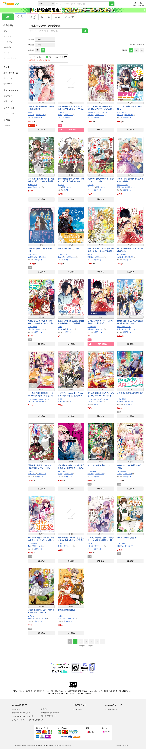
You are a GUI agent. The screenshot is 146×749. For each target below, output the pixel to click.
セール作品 (8, 42)
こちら (93, 693)
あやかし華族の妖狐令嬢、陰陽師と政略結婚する (41, 107)
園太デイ (120, 546)
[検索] (111, 3)
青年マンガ (8, 84)
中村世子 (90, 257)
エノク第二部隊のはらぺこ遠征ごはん (130, 107)
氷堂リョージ (62, 401)
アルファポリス (122, 544)
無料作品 (7, 47)
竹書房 (60, 399)
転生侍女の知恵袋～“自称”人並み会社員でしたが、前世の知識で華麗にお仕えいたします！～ (41, 539)
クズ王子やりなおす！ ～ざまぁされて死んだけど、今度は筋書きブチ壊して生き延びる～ (71, 394)
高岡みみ (120, 257)
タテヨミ (7, 53)
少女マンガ (8, 96)
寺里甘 (60, 474)
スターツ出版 (32, 327)
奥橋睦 (60, 115)
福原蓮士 (90, 474)
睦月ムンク (42, 257)
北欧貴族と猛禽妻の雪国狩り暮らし (130, 394)
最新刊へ (38, 118)
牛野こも (90, 546)
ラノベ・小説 (8, 113)
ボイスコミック (9, 58)
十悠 (59, 187)
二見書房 (61, 112)
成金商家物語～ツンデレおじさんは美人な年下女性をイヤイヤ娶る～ (71, 107)
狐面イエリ (32, 618)
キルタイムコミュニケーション (98, 112)
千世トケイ (91, 187)
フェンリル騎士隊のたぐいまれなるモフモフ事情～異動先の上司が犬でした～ (101, 539)
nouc (30, 187)
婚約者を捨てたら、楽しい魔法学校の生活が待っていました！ (130, 322)
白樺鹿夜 (120, 401)
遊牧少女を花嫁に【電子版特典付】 (40, 250)
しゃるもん (61, 618)
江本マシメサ (40, 115)
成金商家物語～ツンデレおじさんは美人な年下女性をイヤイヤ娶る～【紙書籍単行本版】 (71, 539)
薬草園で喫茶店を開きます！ (128, 538)
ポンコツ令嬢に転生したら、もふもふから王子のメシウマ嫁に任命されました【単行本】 (101, 394)
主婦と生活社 (121, 112)
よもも (119, 474)
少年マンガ (8, 78)
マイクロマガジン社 (124, 327)
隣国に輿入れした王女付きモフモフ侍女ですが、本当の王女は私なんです (101, 250)
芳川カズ (31, 115)
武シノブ (120, 115)
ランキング (8, 36)
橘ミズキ (31, 329)
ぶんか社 (90, 185)
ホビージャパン (122, 185)
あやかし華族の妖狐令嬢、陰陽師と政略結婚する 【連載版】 (71, 322)
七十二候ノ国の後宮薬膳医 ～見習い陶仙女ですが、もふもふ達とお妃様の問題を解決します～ (101, 107)
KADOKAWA (32, 185)
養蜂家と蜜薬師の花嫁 (66, 610)
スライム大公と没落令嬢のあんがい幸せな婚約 (130, 180)
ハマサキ (90, 115)
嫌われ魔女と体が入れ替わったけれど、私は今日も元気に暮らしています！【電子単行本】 (71, 180)
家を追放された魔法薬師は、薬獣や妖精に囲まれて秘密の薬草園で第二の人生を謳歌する (41, 180)
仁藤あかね (131, 329)
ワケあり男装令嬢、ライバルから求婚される (130, 250)
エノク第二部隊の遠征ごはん (99, 465)
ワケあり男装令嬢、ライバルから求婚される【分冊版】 (101, 322)
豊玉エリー (61, 257)
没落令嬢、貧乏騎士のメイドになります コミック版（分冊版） (41, 466)
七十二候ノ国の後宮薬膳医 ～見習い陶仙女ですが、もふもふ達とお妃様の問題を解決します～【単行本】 (41, 394)
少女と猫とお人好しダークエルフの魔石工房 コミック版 (41, 611)
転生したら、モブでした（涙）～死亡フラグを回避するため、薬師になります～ (41, 322)
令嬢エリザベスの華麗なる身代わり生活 (130, 466)
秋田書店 (61, 185)
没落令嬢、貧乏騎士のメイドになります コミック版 (101, 180)
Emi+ (30, 546)
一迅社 (30, 112)
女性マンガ (8, 101)
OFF (65, 57)
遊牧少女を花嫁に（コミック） (70, 249)
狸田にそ (130, 187)
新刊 (5, 31)
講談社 (90, 254)
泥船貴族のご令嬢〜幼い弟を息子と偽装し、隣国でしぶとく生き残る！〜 (71, 466)
